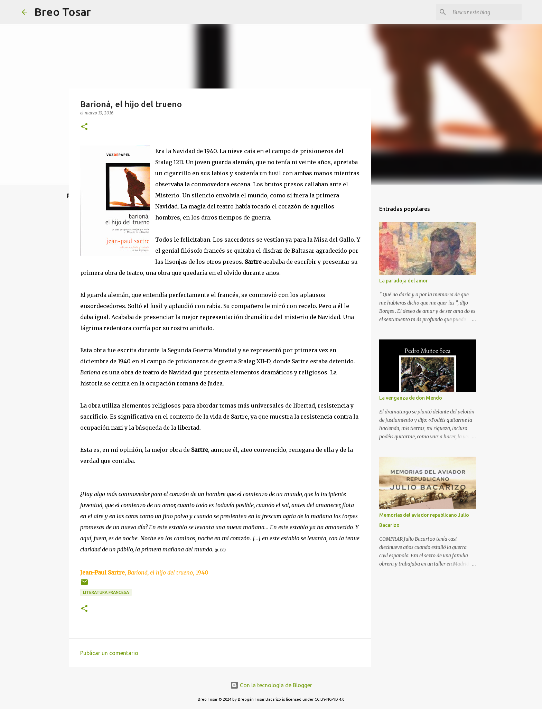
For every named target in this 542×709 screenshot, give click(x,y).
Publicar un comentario (109, 653)
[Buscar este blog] (485, 12)
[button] (84, 127)
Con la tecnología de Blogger (271, 685)
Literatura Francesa (106, 592)
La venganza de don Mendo (410, 398)
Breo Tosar (62, 12)
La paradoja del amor (403, 280)
